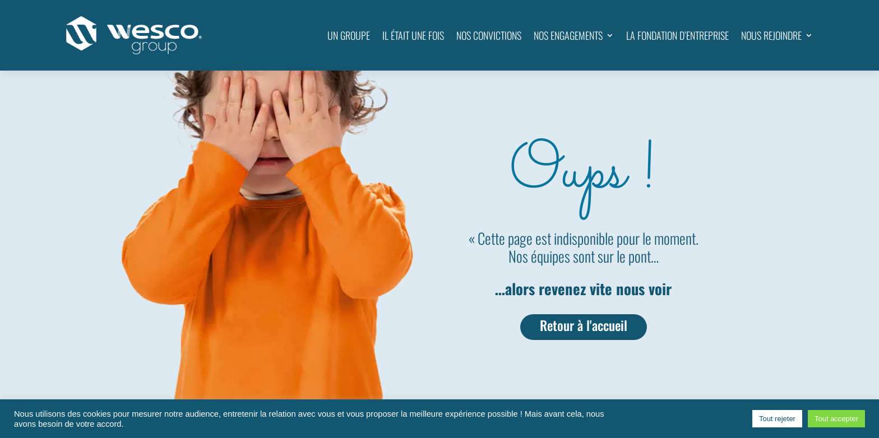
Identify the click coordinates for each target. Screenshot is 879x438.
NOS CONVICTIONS (488, 35)
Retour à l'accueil (583, 325)
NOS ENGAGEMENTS (568, 35)
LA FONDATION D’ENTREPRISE (677, 35)
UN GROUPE (348, 35)
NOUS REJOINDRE (771, 35)
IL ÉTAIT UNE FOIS (413, 35)
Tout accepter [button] (836, 418)
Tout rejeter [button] (777, 418)
